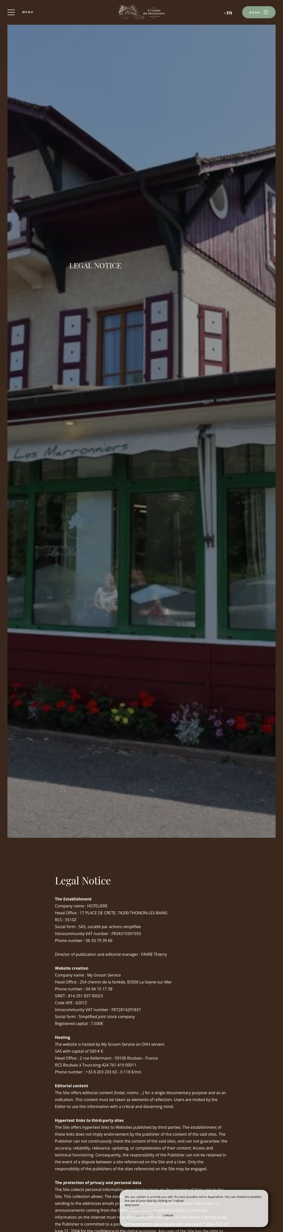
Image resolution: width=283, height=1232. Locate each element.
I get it (140, 1216)
